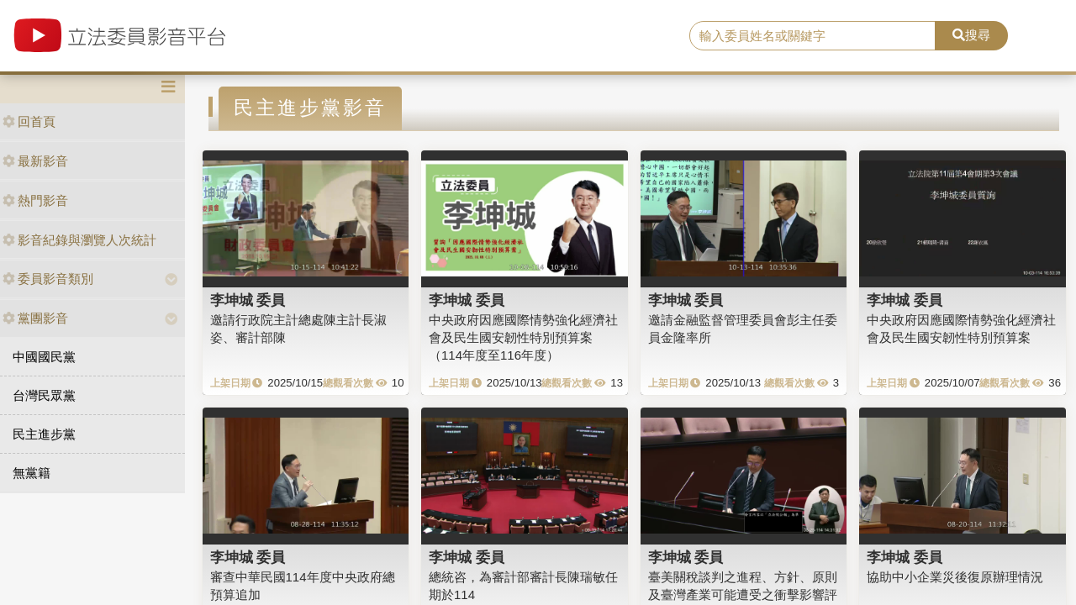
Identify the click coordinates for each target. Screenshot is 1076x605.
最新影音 (35, 161)
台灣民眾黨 (44, 395)
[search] (812, 36)
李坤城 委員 (248, 300)
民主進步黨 (44, 434)
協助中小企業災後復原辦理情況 (955, 577)
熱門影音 (35, 200)
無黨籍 (31, 473)
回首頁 (29, 121)
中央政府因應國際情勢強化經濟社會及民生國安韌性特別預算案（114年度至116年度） (523, 338)
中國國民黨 (44, 357)
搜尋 (971, 35)
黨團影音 (35, 318)
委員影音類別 (48, 278)
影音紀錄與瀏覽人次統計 (79, 240)
